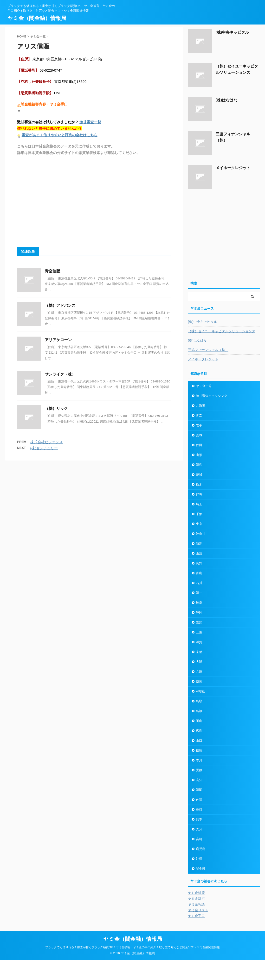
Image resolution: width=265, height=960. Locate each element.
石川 (199, 583)
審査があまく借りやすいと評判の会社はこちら (59, 135)
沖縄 (199, 859)
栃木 (199, 484)
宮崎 (199, 839)
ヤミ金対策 (196, 893)
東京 (199, 524)
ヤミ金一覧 (204, 386)
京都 (199, 652)
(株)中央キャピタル (232, 32)
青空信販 (52, 271)
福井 (199, 593)
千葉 (199, 514)
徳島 (199, 750)
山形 (199, 455)
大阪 (199, 662)
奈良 (199, 681)
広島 (199, 730)
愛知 (199, 622)
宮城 (199, 435)
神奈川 (200, 533)
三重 (199, 632)
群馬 (199, 494)
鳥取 (199, 701)
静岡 (199, 612)
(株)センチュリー (44, 448)
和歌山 (200, 691)
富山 (199, 573)
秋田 (199, 445)
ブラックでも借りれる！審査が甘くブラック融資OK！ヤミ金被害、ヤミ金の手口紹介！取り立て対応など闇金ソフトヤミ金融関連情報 (132, 947)
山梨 (199, 553)
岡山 (199, 721)
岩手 (199, 425)
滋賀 (199, 642)
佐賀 (199, 799)
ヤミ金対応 (196, 898)
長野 (199, 563)
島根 (199, 711)
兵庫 (199, 671)
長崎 (199, 809)
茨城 (199, 474)
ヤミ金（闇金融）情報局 (36, 18)
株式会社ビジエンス (46, 442)
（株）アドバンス (60, 305)
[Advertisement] (94, 200)
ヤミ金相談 (196, 904)
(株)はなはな (227, 100)
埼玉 (199, 504)
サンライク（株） (60, 374)
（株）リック (56, 408)
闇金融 (200, 868)
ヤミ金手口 (196, 916)
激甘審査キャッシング (211, 396)
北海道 (200, 405)
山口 (199, 740)
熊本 (199, 819)
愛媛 (199, 770)
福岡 (199, 790)
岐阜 (199, 602)
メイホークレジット (233, 168)
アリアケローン (58, 340)
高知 (199, 780)
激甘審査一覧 (90, 122)
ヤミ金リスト (198, 910)
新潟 (199, 543)
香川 (199, 760)
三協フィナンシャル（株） (208, 350)
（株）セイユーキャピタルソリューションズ (221, 331)
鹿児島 (200, 849)
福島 (199, 465)
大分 (199, 829)
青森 (199, 415)
